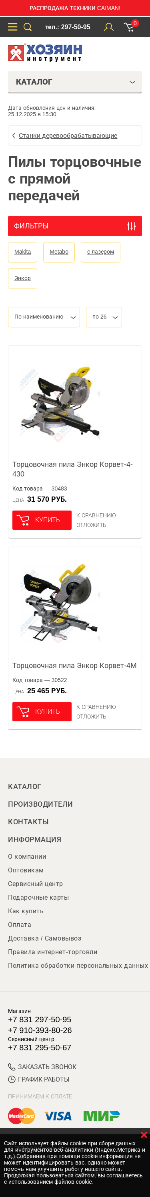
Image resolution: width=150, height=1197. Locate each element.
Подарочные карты (38, 897)
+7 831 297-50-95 (39, 1019)
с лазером (100, 251)
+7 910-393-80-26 (40, 1030)
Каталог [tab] (76, 81)
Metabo (59, 251)
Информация (34, 840)
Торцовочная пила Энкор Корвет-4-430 (72, 469)
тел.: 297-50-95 (67, 27)
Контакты (28, 822)
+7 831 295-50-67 (39, 1047)
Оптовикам (26, 870)
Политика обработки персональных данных (78, 965)
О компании (27, 856)
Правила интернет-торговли (52, 952)
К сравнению (96, 515)
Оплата (19, 924)
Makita (22, 251)
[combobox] (44, 317)
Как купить (26, 911)
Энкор (22, 278)
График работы (39, 1079)
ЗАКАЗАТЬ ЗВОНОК (42, 1067)
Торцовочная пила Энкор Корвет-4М (74, 666)
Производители (40, 804)
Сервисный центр (35, 883)
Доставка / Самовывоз (44, 938)
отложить (91, 525)
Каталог (25, 787)
